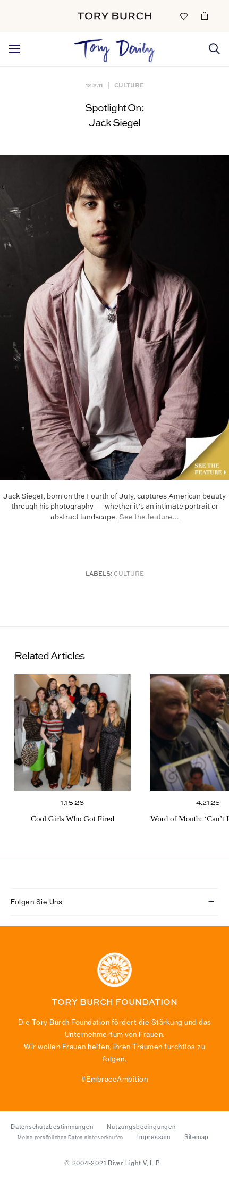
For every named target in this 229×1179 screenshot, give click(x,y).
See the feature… (149, 517)
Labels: (99, 574)
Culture (129, 85)
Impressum (154, 1137)
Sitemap (196, 1137)
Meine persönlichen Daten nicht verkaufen (70, 1137)
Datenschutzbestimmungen (52, 1127)
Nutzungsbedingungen (141, 1127)
